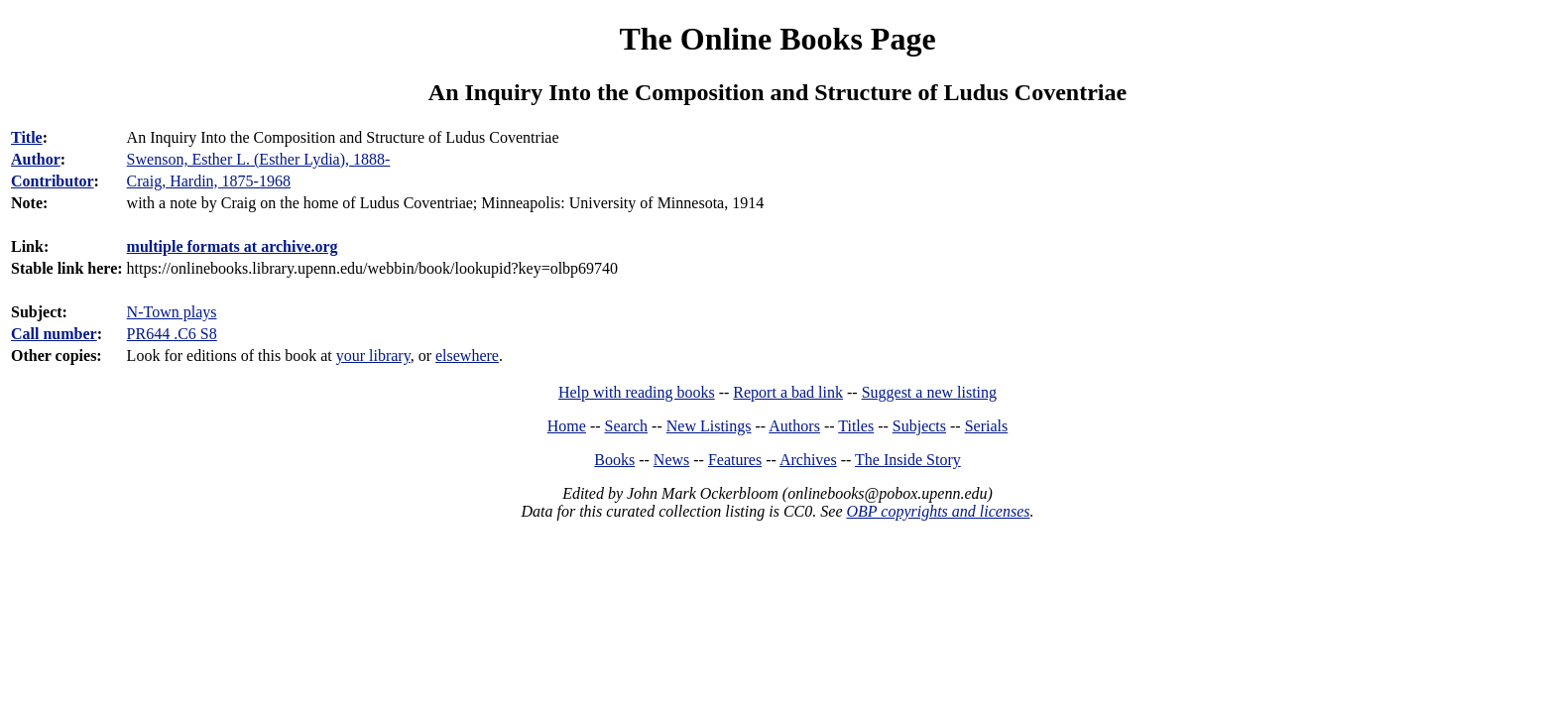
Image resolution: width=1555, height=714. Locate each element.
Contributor (52, 181)
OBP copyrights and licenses (937, 511)
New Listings (709, 425)
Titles (856, 425)
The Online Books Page (777, 39)
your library (373, 355)
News (671, 459)
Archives (808, 459)
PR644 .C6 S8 (172, 333)
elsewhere (467, 355)
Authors (794, 425)
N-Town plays (172, 311)
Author (35, 159)
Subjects (919, 425)
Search (627, 425)
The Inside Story (908, 459)
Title (27, 137)
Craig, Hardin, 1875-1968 (209, 181)
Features (735, 459)
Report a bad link (788, 392)
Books (614, 459)
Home (566, 425)
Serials (987, 425)
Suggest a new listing (929, 392)
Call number (54, 333)
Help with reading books (636, 392)
